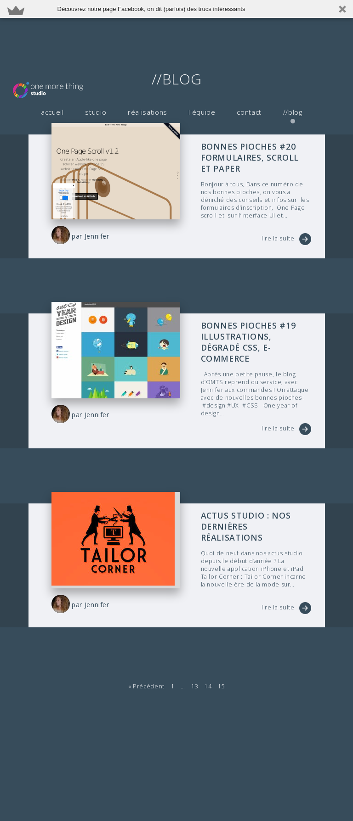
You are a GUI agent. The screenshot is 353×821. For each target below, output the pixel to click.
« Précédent (146, 661)
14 (207, 661)
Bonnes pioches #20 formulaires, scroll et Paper (254, 157)
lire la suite (278, 237)
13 (194, 661)
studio (95, 58)
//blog (288, 58)
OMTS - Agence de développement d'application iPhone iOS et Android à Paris (62, 36)
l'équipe (198, 58)
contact (245, 58)
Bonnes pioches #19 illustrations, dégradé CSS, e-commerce (255, 334)
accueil (52, 58)
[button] (176, 9)
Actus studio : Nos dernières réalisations (255, 506)
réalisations (145, 58)
